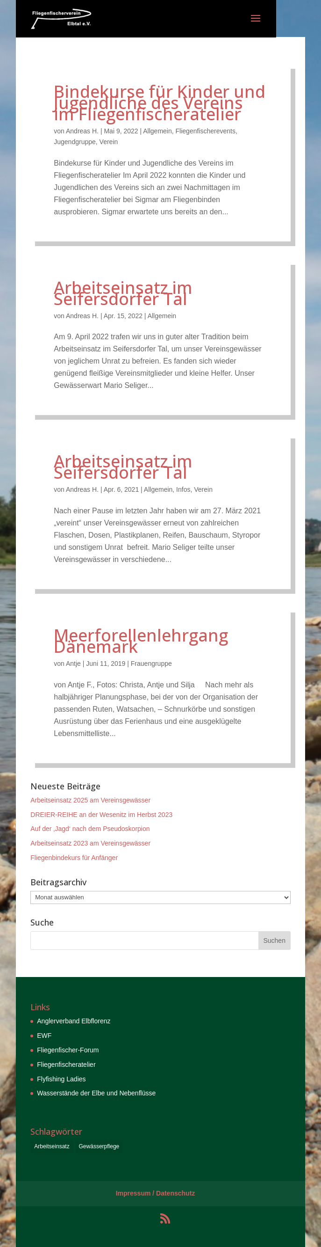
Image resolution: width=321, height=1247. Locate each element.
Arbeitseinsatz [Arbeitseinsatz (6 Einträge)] (51, 1146)
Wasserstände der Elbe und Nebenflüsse (96, 1093)
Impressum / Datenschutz (155, 1193)
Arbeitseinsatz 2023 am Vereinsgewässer (90, 843)
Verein (109, 142)
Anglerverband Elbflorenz (73, 1021)
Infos (183, 489)
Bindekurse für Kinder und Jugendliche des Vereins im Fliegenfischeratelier (159, 102)
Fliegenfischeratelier (66, 1064)
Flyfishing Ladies (61, 1079)
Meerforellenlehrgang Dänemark (141, 641)
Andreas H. (82, 131)
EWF (44, 1035)
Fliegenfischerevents (205, 131)
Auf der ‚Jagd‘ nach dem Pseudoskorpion (90, 828)
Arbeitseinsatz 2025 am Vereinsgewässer (90, 800)
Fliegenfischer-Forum (68, 1050)
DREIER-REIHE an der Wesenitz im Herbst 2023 (101, 814)
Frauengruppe (151, 663)
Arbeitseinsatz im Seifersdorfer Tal (123, 293)
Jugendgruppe (75, 142)
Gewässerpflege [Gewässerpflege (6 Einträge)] (99, 1146)
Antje (73, 663)
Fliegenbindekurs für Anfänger (74, 857)
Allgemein (157, 131)
